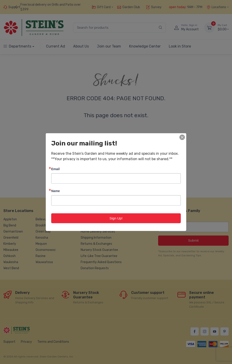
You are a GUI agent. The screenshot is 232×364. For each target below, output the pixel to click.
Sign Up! (116, 218)
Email (55, 168)
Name (55, 190)
